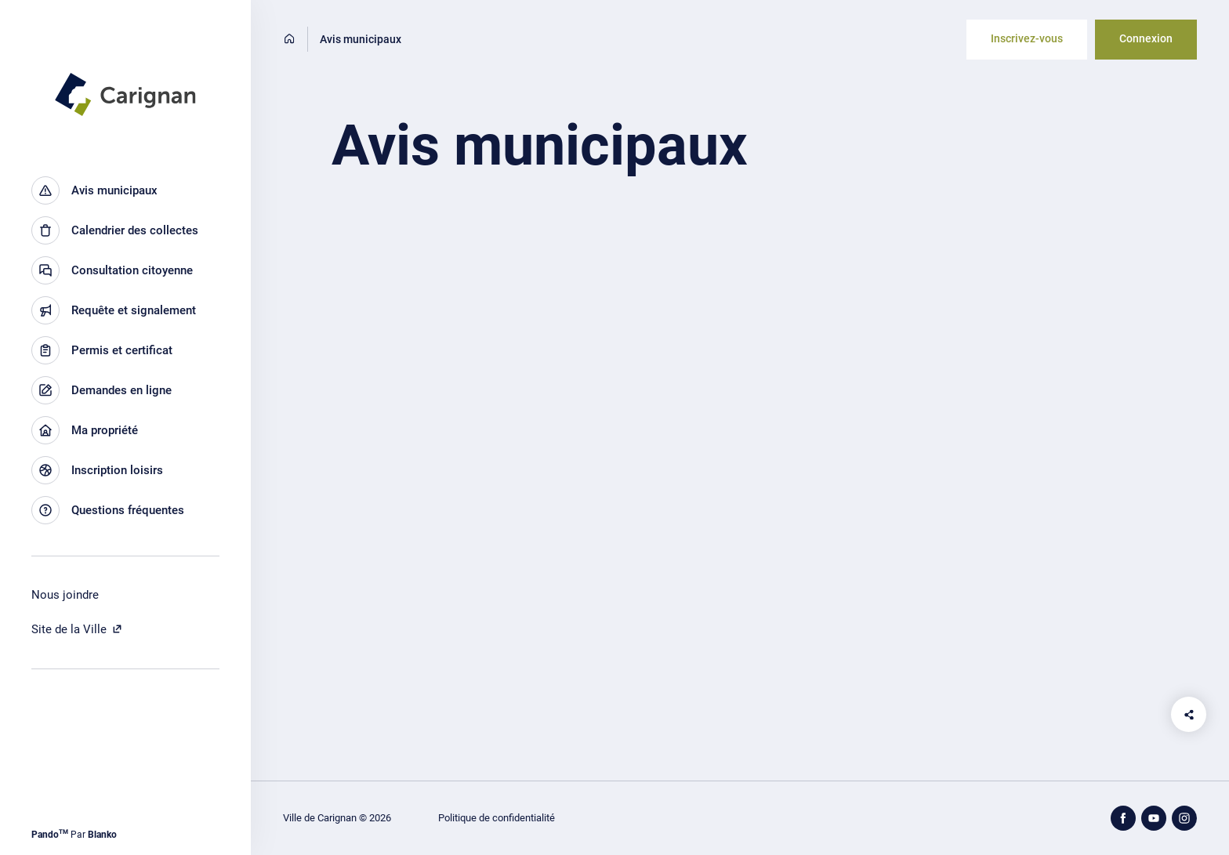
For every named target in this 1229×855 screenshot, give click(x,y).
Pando (49, 834)
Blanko (102, 834)
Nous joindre (65, 595)
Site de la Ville (77, 629)
